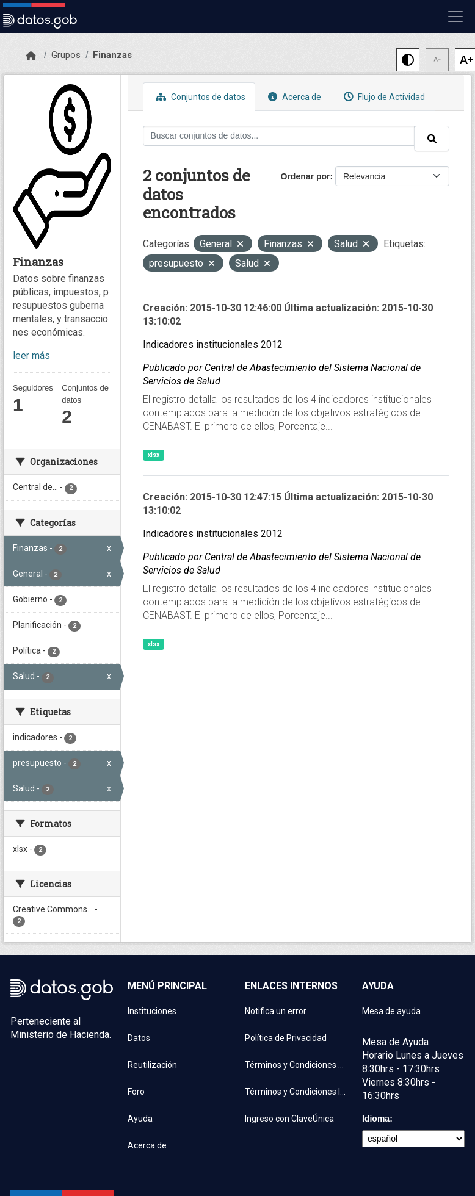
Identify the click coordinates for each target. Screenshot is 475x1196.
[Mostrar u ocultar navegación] (455, 16)
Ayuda (140, 1118)
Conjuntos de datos (199, 96)
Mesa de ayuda (391, 1011)
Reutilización (152, 1065)
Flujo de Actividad (383, 96)
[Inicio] (31, 56)
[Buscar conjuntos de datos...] (279, 136)
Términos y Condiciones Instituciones (296, 1092)
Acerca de (293, 96)
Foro (136, 1092)
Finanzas (112, 54)
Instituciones (152, 1011)
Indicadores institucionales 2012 (213, 344)
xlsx (153, 455)
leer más (31, 355)
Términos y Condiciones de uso (296, 1065)
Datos (139, 1038)
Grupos (66, 54)
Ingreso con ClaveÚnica (289, 1118)
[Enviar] (431, 138)
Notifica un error (275, 1011)
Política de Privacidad (286, 1038)
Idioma (376, 1118)
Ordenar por (305, 176)
